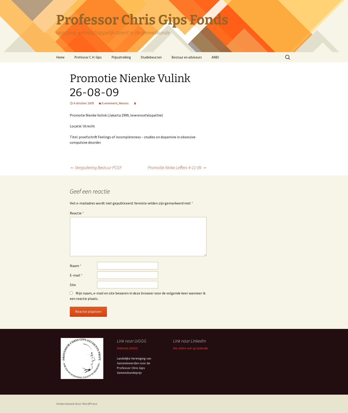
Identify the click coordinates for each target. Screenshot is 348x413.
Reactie (77, 213)
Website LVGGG (127, 348)
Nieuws (124, 103)
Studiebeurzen (151, 57)
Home (60, 57)
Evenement (109, 103)
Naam (75, 265)
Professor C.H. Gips (88, 57)
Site (73, 284)
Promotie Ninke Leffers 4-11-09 (177, 167)
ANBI (215, 57)
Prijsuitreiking (121, 57)
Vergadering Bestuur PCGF (96, 167)
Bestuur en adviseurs (187, 57)
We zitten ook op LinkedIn (190, 348)
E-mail (76, 275)
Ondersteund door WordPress (76, 404)
